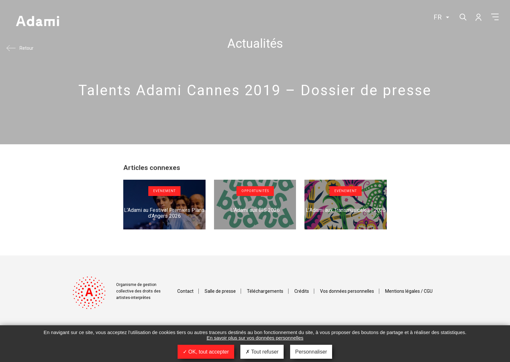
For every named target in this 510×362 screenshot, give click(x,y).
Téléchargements (265, 291)
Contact (185, 291)
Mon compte (478, 17)
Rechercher (462, 16)
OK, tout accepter (206, 352)
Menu (495, 17)
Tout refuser (262, 352)
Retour (27, 48)
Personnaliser (311, 352)
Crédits (301, 291)
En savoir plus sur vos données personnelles (255, 338)
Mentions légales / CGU (409, 291)
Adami (37, 21)
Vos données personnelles (347, 291)
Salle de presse (220, 291)
